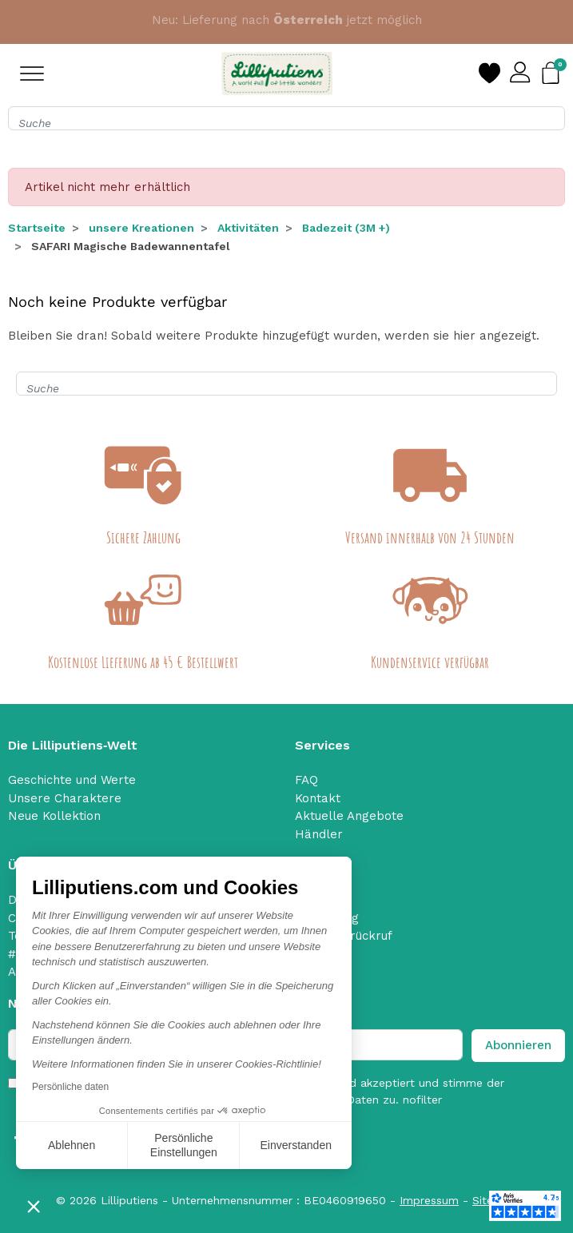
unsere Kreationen (141, 227)
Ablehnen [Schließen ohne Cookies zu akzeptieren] (71, 1145)
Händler (319, 834)
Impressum (429, 1200)
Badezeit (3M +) (346, 227)
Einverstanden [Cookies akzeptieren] (296, 1145)
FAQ (306, 780)
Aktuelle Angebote (349, 816)
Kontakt (317, 798)
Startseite (37, 227)
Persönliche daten (70, 1086)
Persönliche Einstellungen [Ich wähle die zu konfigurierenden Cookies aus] (183, 1145)
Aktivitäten (248, 227)
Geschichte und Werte (72, 780)
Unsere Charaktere (64, 798)
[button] (33, 1206)
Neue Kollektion (54, 816)
